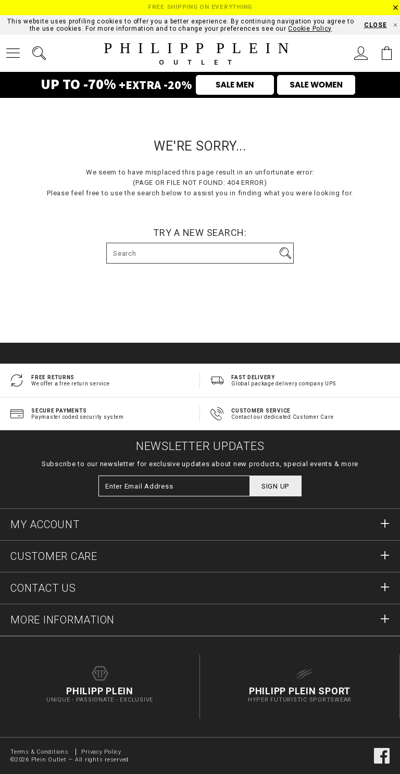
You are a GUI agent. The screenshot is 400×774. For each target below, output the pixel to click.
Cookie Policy (310, 28)
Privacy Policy (101, 751)
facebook (382, 756)
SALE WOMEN (316, 84)
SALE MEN (235, 84)
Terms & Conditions (40, 751)
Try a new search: (200, 233)
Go (285, 253)
